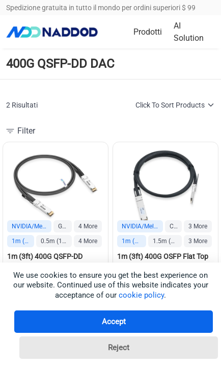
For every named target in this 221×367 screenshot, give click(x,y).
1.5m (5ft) (166, 241)
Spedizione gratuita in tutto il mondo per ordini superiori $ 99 (101, 8)
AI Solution (189, 32)
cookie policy (141, 295)
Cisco (176, 226)
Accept (114, 321)
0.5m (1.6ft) (56, 241)
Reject (118, 347)
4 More (87, 226)
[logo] (52, 32)
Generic (65, 226)
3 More (197, 226)
